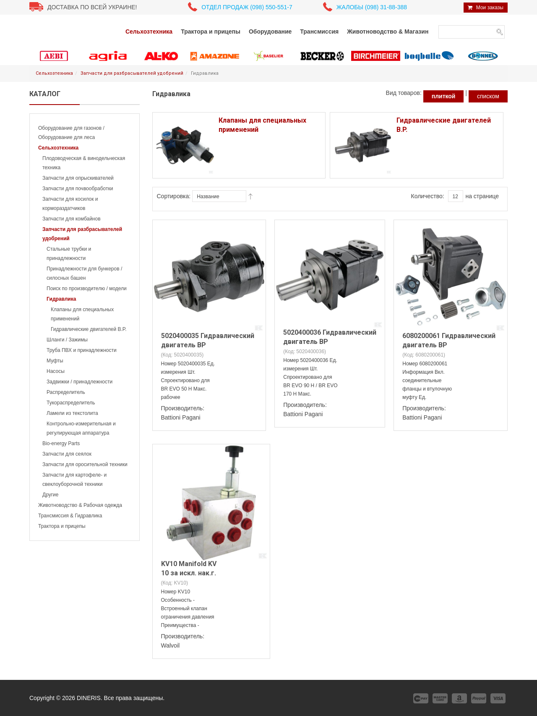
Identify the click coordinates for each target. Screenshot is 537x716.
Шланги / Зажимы (67, 340)
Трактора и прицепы (62, 526)
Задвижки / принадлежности (79, 382)
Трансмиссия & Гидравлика (70, 516)
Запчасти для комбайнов (71, 219)
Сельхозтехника (54, 73)
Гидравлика (61, 299)
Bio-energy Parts (61, 443)
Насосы (56, 371)
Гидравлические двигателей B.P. (89, 329)
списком (488, 96)
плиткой (444, 96)
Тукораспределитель (71, 403)
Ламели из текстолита (72, 413)
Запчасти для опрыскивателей (78, 178)
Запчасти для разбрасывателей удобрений (132, 73)
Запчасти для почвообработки (77, 188)
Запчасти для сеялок (66, 454)
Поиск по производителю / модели (87, 288)
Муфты (55, 361)
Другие (50, 495)
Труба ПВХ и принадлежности (82, 350)
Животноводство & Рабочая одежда (80, 505)
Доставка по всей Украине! (92, 7)
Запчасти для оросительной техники (85, 464)
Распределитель (66, 392)
